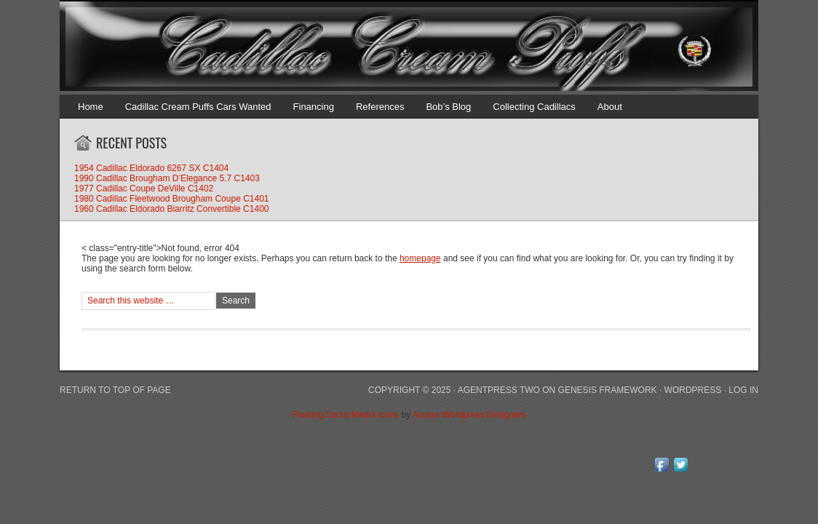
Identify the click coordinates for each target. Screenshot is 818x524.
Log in (743, 390)
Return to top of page (115, 390)
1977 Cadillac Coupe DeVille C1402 (143, 188)
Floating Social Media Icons (345, 415)
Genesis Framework (607, 390)
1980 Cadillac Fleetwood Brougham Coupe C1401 (171, 199)
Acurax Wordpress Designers (469, 415)
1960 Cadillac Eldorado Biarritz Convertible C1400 (171, 209)
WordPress (693, 390)
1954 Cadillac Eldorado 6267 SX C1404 (151, 168)
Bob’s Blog (448, 106)
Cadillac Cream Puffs (394, 47)
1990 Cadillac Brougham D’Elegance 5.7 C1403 (167, 178)
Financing (313, 106)
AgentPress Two (499, 390)
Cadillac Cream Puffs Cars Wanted (198, 106)
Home (90, 106)
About (609, 106)
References (380, 106)
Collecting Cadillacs (534, 106)
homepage (420, 258)
